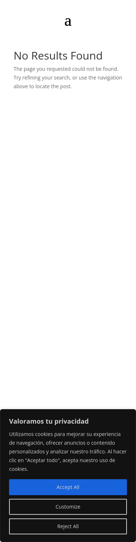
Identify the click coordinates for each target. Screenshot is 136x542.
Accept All (68, 487)
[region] (68, 475)
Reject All (68, 526)
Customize (67, 506)
